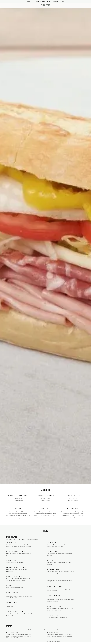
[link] (45, 6)
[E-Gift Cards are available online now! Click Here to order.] (45, 1)
